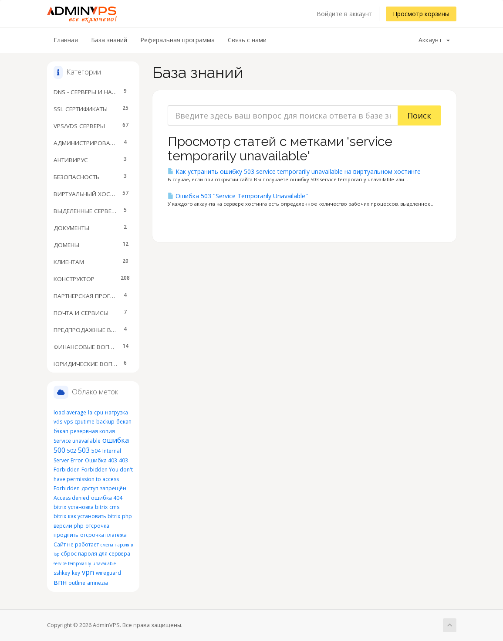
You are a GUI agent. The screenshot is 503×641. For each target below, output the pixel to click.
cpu (98, 412)
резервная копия (92, 431)
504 (96, 450)
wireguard (108, 573)
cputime (84, 421)
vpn (88, 572)
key (76, 573)
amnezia (97, 583)
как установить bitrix (94, 516)
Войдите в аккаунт (344, 14)
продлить (66, 535)
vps (68, 421)
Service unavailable (77, 440)
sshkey (62, 573)
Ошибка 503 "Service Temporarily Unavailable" (238, 196)
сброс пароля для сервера (95, 553)
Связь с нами (247, 40)
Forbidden (67, 488)
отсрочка (97, 525)
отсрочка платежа (103, 535)
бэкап (61, 431)
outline (76, 583)
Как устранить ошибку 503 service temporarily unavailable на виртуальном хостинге (294, 171)
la (90, 412)
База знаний (109, 40)
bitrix (60, 507)
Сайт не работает (76, 544)
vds (58, 421)
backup (105, 421)
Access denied (71, 498)
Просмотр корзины (421, 14)
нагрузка (116, 412)
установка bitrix (88, 507)
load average (70, 412)
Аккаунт (434, 40)
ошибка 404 (106, 498)
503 (84, 450)
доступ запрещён (103, 488)
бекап (124, 421)
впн (60, 582)
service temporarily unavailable (85, 563)
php (127, 516)
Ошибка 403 (101, 460)
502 (71, 450)
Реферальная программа (177, 40)
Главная (66, 40)
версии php (69, 525)
